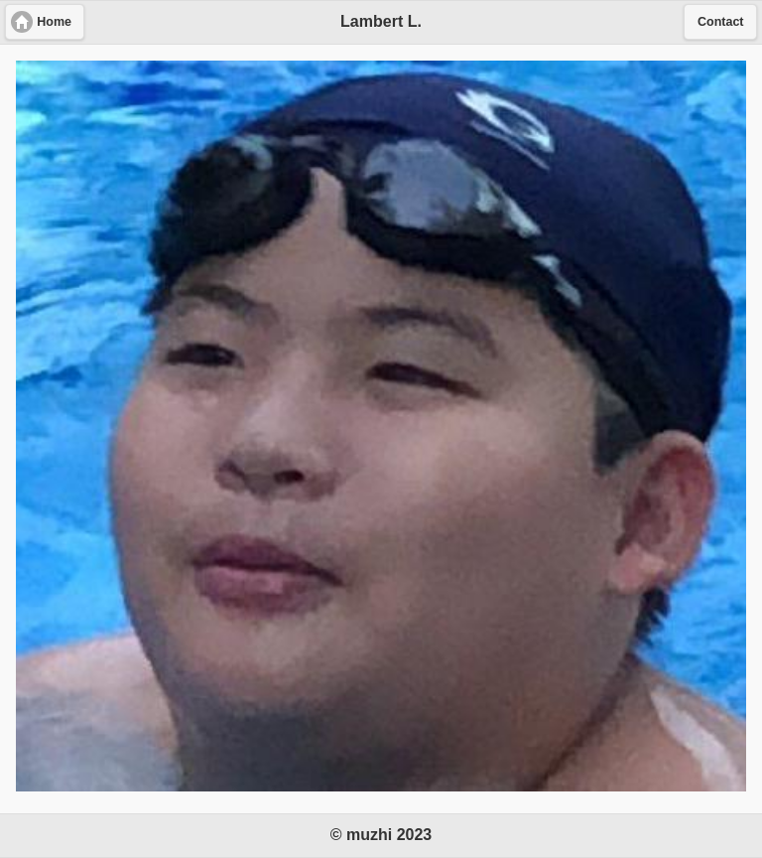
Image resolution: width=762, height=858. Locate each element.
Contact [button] (721, 22)
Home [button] (54, 22)
